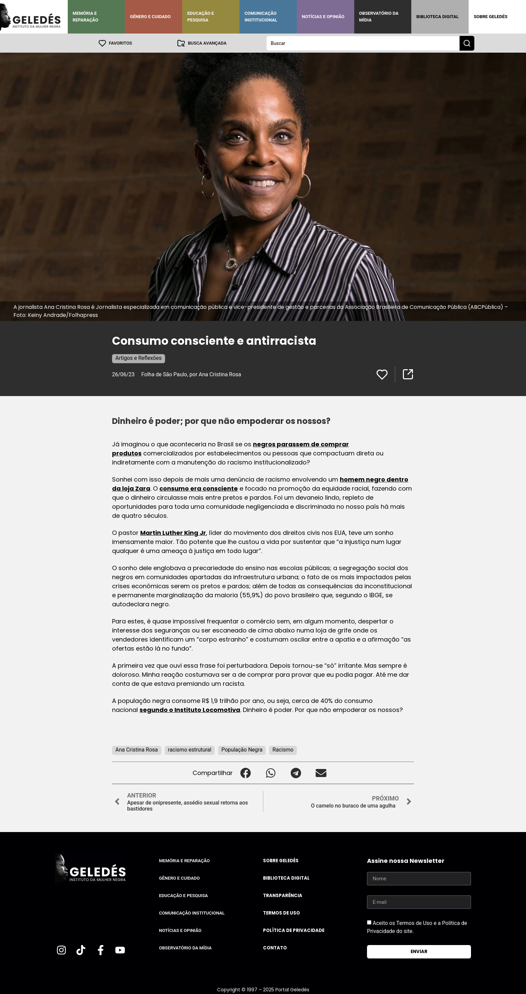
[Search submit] (467, 43)
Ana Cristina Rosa (136, 749)
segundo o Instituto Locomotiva (190, 709)
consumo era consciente (198, 488)
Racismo (282, 749)
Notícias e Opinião (323, 16)
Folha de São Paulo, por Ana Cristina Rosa (191, 374)
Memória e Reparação (85, 16)
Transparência (282, 895)
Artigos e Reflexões (138, 357)
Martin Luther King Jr (173, 532)
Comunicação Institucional (261, 16)
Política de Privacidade (293, 930)
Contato (275, 947)
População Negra (241, 749)
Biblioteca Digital (437, 16)
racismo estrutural (189, 749)
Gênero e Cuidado (150, 16)
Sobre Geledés (490, 16)
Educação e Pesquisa (200, 16)
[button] (245, 772)
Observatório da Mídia (379, 16)
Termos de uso (281, 912)
